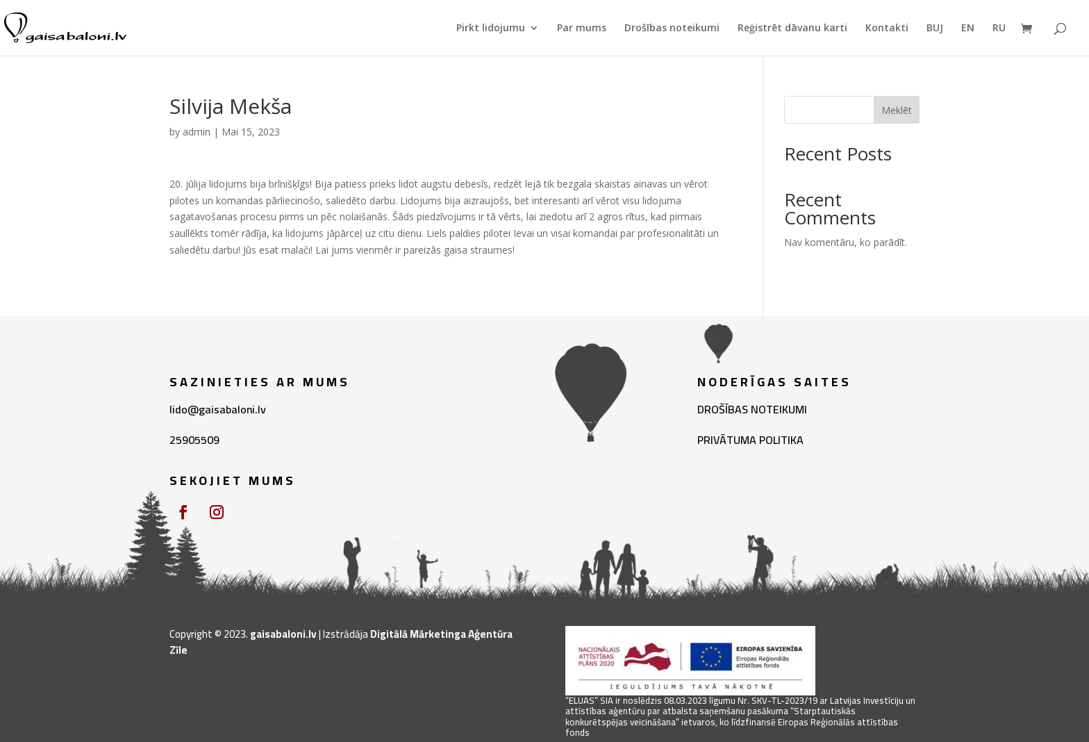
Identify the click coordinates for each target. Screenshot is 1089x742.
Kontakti (886, 28)
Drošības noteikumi (672, 28)
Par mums (581, 28)
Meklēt (896, 110)
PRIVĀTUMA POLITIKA (750, 439)
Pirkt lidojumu (490, 28)
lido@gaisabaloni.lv (217, 409)
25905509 (194, 439)
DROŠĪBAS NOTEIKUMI (752, 409)
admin (196, 131)
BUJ (934, 28)
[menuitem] (967, 39)
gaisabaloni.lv (283, 634)
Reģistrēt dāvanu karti (792, 28)
